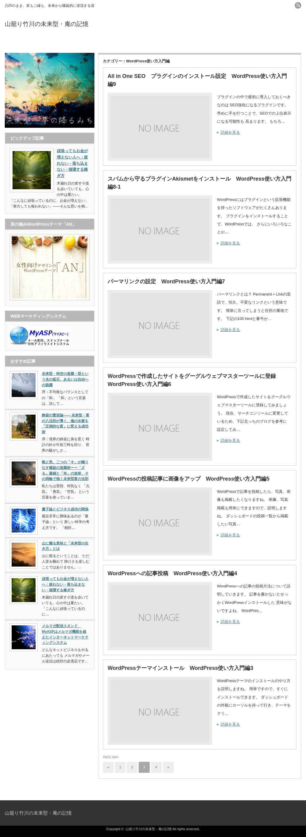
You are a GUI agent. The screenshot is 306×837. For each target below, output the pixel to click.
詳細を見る (230, 132)
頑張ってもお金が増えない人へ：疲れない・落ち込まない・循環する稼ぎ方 (65, 584)
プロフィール (153, 42)
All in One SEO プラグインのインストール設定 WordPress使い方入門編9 (197, 80)
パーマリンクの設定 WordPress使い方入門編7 (166, 281)
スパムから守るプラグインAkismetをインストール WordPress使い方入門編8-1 (199, 183)
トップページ (54, 42)
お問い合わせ (252, 42)
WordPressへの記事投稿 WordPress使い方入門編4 (172, 573)
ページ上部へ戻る (301, 787)
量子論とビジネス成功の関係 (65, 509)
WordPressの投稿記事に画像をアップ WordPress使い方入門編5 (188, 479)
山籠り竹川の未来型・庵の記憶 (46, 24)
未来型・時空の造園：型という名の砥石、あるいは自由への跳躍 (65, 379)
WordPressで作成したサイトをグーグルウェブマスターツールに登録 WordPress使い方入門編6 (194, 380)
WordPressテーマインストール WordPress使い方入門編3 (180, 668)
